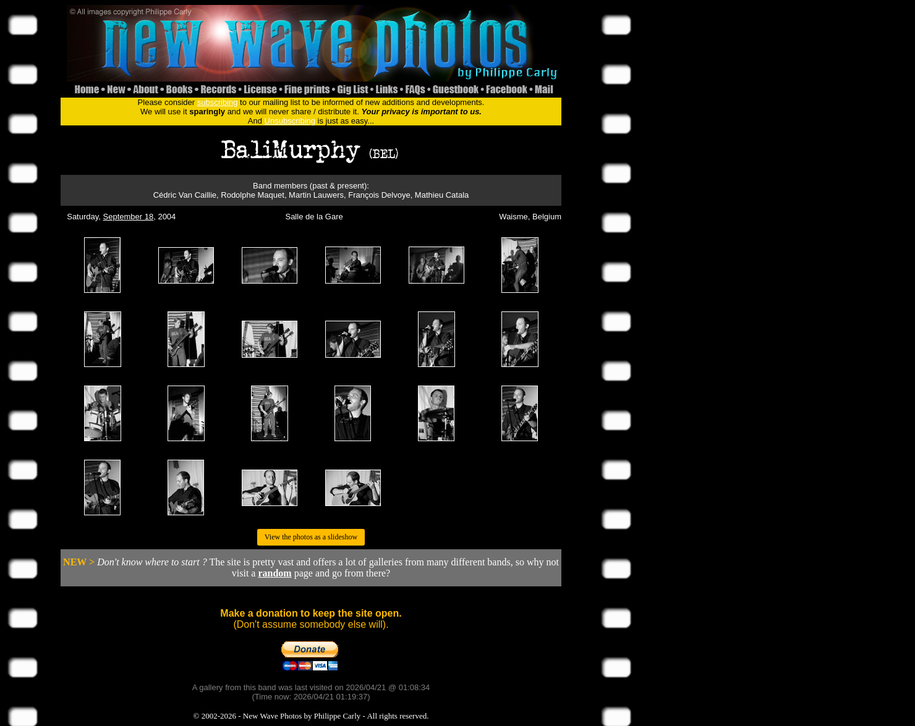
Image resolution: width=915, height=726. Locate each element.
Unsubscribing (290, 120)
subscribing (217, 102)
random (274, 573)
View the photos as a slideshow (311, 537)
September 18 (128, 216)
